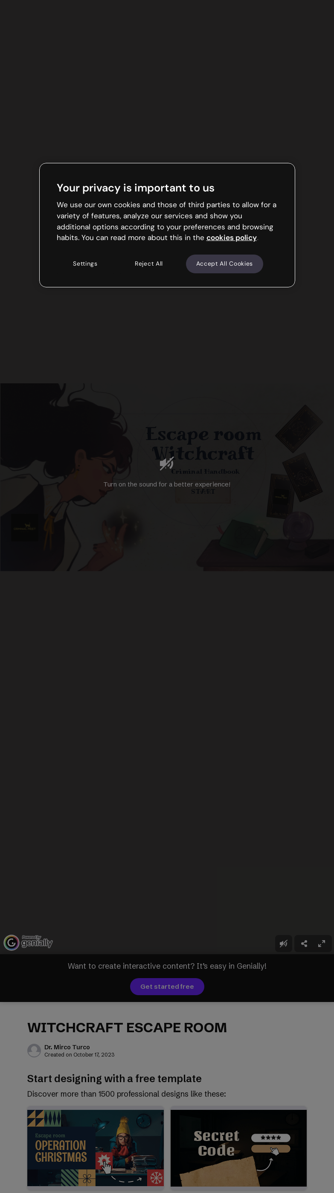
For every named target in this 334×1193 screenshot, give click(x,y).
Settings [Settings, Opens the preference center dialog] (85, 263)
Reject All (149, 263)
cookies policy (231, 237)
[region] (167, 225)
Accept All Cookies (224, 263)
